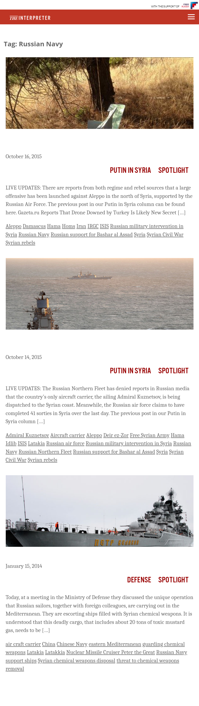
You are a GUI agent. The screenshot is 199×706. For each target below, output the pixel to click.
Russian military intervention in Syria (129, 443)
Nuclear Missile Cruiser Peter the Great (110, 652)
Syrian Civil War (165, 234)
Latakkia (55, 652)
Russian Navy (33, 234)
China (49, 644)
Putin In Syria (130, 170)
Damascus (34, 226)
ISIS (104, 226)
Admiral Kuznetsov (27, 435)
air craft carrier (23, 644)
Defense (139, 580)
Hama (54, 226)
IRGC (93, 226)
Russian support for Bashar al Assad (92, 234)
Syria (140, 234)
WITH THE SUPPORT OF (165, 7)
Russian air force (65, 443)
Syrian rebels (20, 242)
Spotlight (173, 170)
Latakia (36, 443)
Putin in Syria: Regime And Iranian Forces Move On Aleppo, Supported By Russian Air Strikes (88, 141)
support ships (21, 660)
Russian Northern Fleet (45, 451)
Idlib (11, 443)
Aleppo (14, 226)
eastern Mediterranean (115, 644)
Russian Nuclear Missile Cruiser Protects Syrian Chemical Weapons (97, 555)
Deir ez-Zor (116, 435)
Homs (68, 226)
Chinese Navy (72, 644)
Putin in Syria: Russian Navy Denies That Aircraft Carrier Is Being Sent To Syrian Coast (95, 342)
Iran (81, 226)
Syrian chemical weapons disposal (76, 660)
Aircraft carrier (67, 435)
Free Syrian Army (149, 435)
